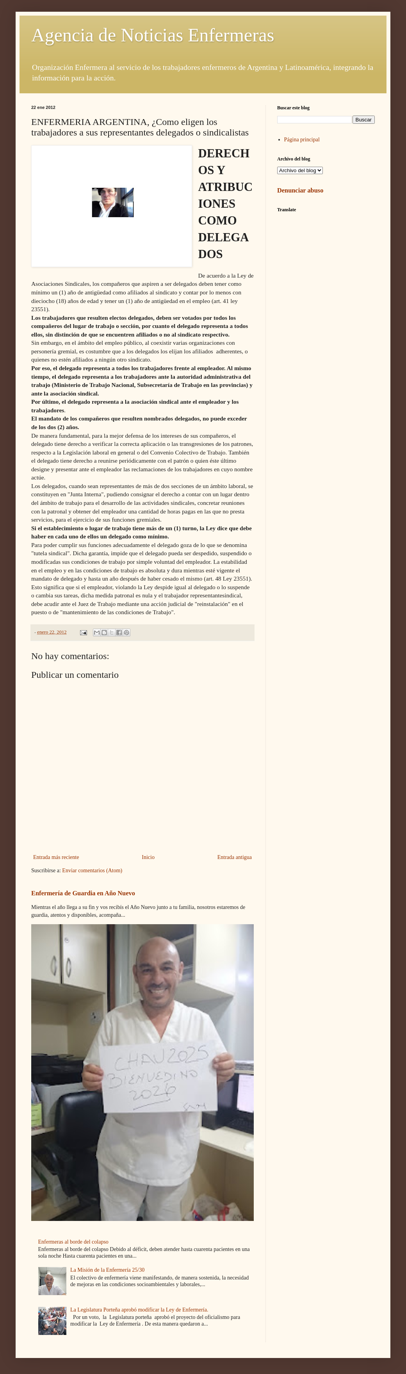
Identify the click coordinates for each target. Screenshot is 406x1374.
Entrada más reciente (56, 857)
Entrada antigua (234, 857)
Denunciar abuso (300, 190)
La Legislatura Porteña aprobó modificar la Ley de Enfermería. (139, 1310)
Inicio (148, 857)
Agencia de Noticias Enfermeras (152, 35)
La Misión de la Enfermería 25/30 (107, 1270)
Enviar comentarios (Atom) (92, 870)
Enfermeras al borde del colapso (73, 1242)
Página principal (302, 140)
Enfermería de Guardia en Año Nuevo (83, 893)
